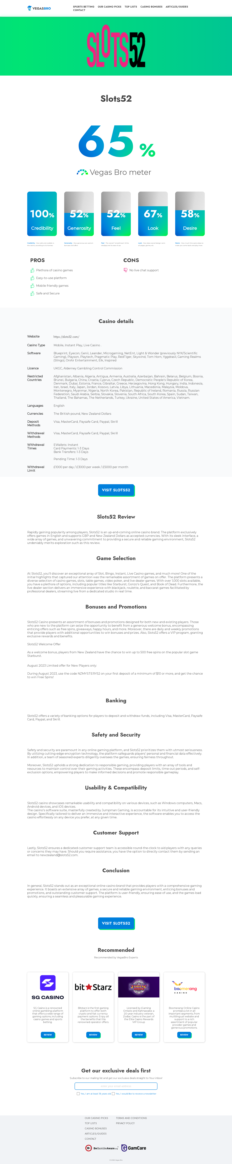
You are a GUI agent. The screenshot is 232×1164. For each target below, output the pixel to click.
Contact (79, 10)
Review (48, 1034)
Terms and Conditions (131, 1118)
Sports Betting (83, 6)
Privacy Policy (125, 1123)
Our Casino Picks (109, 6)
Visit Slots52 (116, 490)
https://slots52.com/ (66, 337)
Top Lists (131, 6)
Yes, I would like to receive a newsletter (136, 1093)
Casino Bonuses (151, 6)
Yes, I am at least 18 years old (96, 1093)
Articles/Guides (177, 6)
